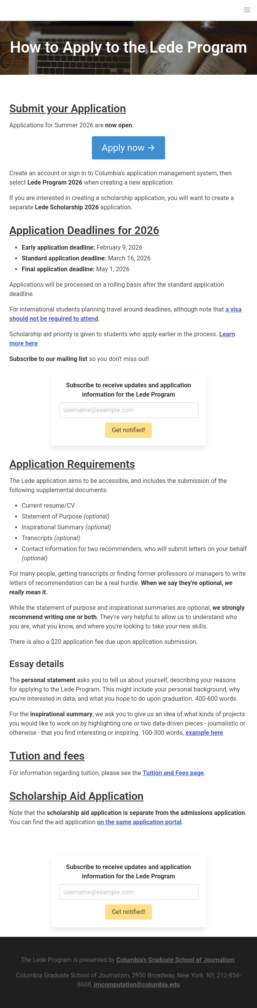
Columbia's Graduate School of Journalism (175, 960)
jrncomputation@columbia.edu (137, 984)
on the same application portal (139, 822)
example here (204, 732)
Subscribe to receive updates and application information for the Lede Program (128, 390)
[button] (247, 10)
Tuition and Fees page (173, 773)
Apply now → (128, 147)
